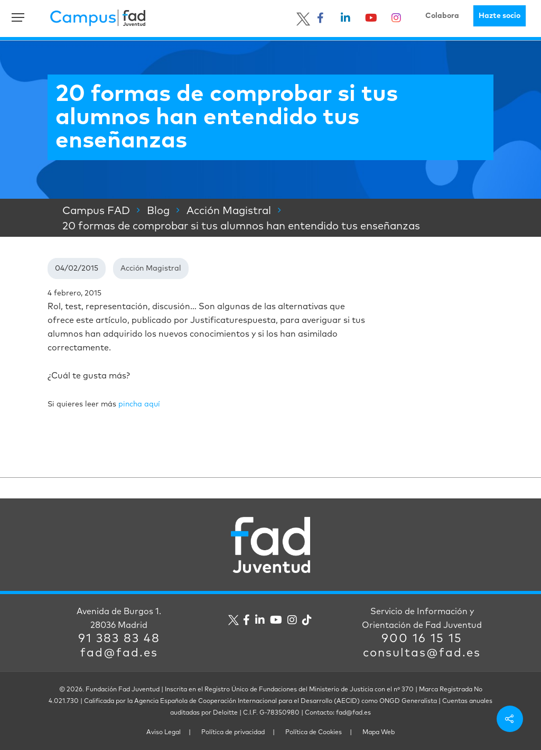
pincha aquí (139, 404)
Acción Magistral (150, 268)
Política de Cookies (313, 732)
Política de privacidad (233, 732)
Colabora (442, 16)
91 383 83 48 (119, 639)
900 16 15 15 (421, 639)
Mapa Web (378, 732)
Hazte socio (499, 16)
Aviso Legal (163, 732)
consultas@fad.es (422, 653)
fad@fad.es (119, 653)
